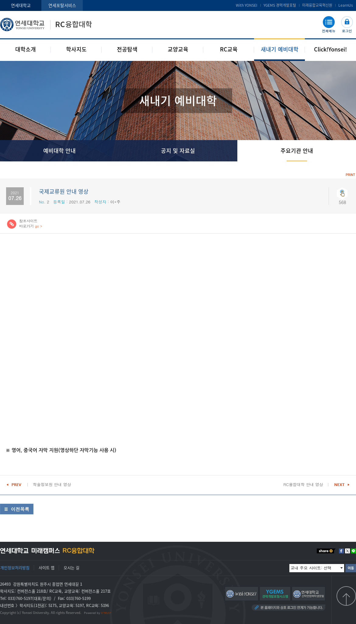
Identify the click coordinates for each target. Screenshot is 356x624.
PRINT (350, 174)
